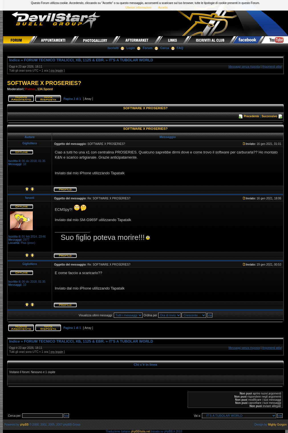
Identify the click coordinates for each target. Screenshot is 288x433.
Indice (14, 60)
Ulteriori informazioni (138, 7)
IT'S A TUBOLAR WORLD (131, 60)
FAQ (180, 48)
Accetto (163, 7)
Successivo (269, 116)
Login (130, 48)
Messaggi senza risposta (244, 66)
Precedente (251, 116)
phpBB (24, 424)
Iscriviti (113, 48)
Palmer (30, 89)
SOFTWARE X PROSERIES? (44, 83)
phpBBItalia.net (140, 431)
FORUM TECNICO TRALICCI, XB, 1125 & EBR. (64, 60)
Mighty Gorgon (277, 424)
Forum (148, 48)
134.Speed (45, 89)
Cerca (164, 48)
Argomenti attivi (272, 66)
